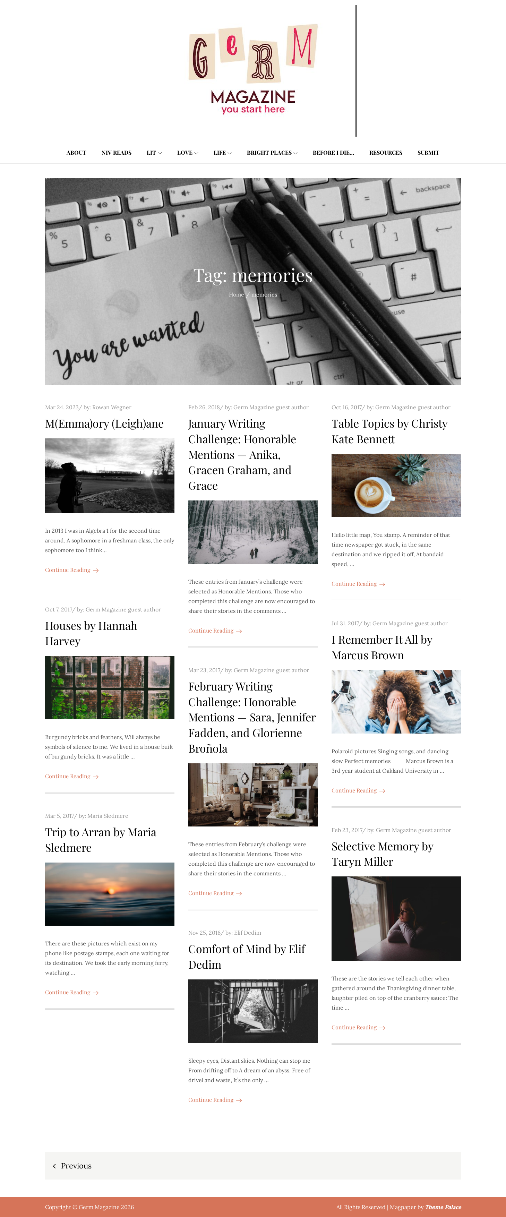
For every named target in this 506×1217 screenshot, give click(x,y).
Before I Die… (333, 152)
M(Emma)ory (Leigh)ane (104, 422)
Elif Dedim (247, 932)
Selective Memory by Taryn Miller (382, 853)
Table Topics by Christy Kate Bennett (389, 430)
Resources (385, 152)
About (76, 152)
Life (223, 152)
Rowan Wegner (111, 407)
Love (187, 152)
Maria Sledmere (107, 815)
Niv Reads (116, 152)
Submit (428, 152)
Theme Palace (443, 1206)
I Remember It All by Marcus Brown (382, 647)
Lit (154, 152)
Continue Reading (71, 569)
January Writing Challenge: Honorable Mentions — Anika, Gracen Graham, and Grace (242, 453)
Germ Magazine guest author (271, 407)
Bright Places (272, 152)
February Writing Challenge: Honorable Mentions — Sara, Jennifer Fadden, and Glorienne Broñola (252, 716)
